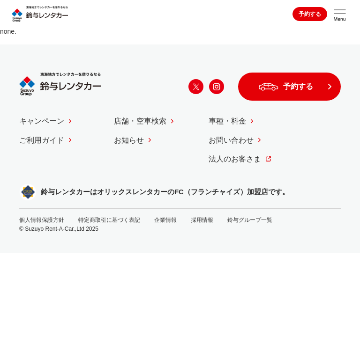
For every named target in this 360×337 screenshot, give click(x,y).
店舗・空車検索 (140, 121)
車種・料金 (227, 121)
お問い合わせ (231, 140)
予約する (310, 14)
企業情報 (165, 220)
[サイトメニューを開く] (340, 14)
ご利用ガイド (41, 140)
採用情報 (202, 220)
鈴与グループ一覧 (249, 220)
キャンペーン (41, 121)
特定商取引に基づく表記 (109, 220)
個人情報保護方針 (41, 220)
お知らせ (129, 140)
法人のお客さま (235, 159)
